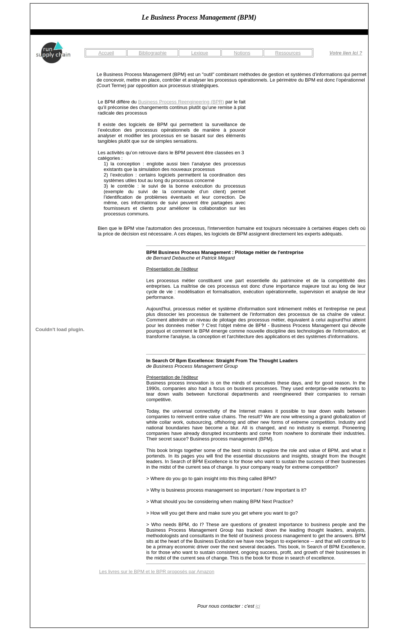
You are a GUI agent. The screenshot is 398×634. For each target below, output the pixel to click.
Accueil (106, 53)
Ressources (288, 53)
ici (258, 606)
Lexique (199, 53)
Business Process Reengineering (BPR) (181, 102)
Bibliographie (153, 53)
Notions (242, 53)
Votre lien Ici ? (345, 53)
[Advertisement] (309, 145)
